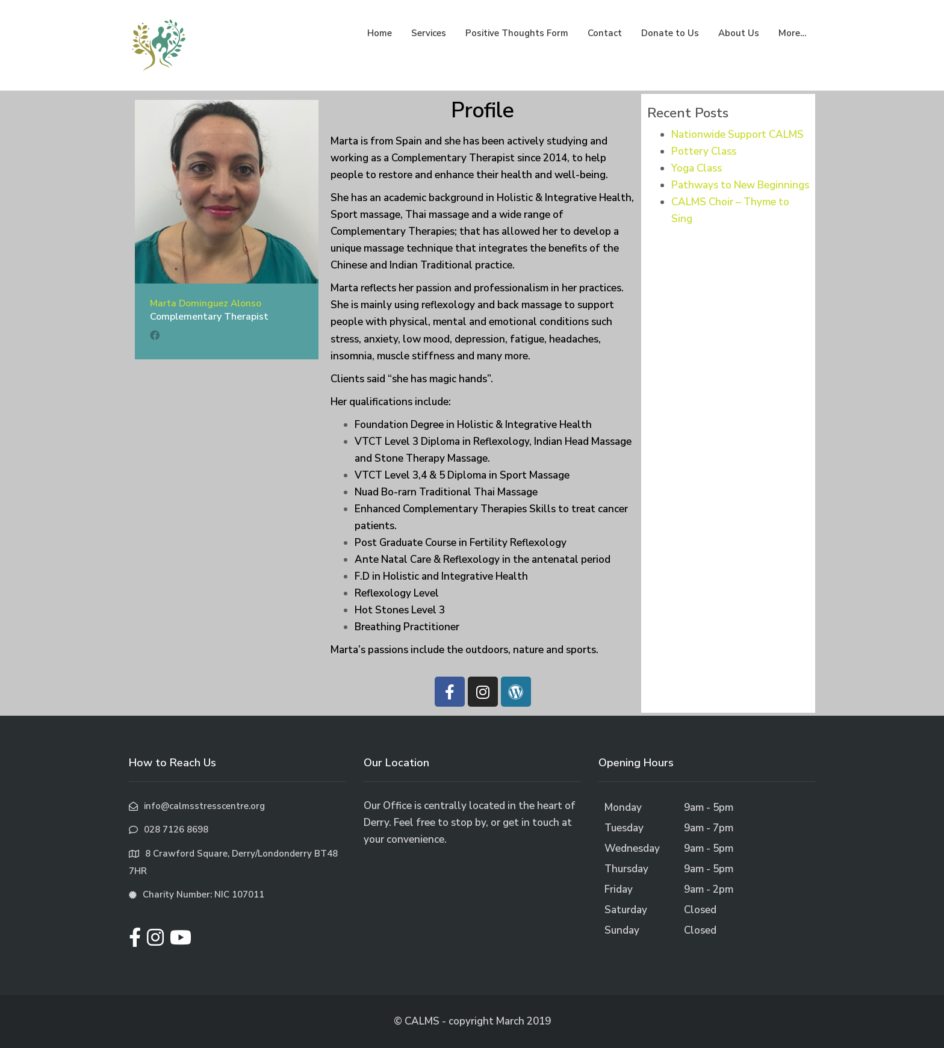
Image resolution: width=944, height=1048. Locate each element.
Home (379, 33)
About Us (738, 33)
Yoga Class (696, 168)
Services (428, 33)
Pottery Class (703, 151)
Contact (605, 33)
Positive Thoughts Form (516, 33)
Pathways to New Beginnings (740, 185)
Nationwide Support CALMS (737, 134)
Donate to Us (670, 33)
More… (792, 33)
